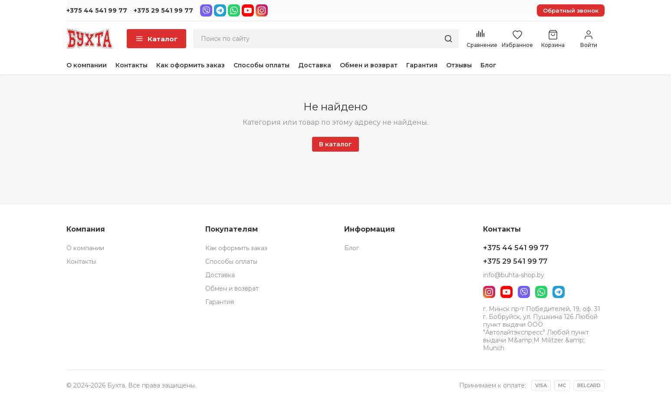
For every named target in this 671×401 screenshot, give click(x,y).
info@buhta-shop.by (513, 275)
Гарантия (421, 65)
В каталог (335, 144)
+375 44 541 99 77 (96, 10)
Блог (488, 65)
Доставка (314, 65)
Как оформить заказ (190, 65)
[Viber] (206, 10)
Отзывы (459, 65)
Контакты (131, 65)
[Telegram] (220, 10)
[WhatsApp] (234, 10)
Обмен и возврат (369, 65)
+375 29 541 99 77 (163, 10)
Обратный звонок (571, 10)
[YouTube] (248, 10)
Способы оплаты (261, 65)
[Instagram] (262, 10)
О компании (86, 65)
